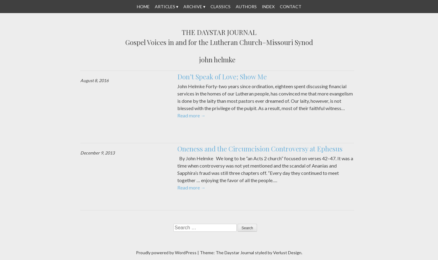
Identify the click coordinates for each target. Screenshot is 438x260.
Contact (290, 6)
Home (143, 6)
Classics (220, 6)
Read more (191, 115)
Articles (165, 6)
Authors (246, 6)
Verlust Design (287, 252)
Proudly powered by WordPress (166, 252)
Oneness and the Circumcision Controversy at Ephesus (259, 148)
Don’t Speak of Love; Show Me (222, 76)
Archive (192, 6)
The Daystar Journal (219, 32)
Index (268, 6)
